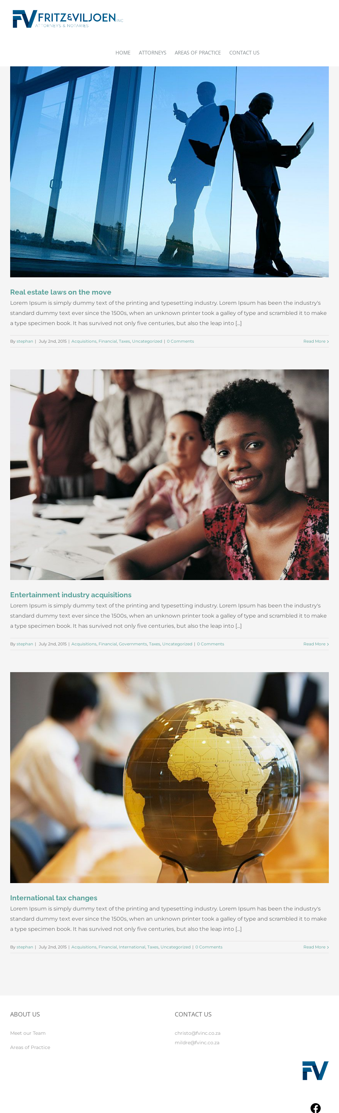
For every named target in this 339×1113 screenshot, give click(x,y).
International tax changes (53, 898)
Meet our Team (28, 1033)
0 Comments (180, 341)
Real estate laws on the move (60, 292)
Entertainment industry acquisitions (70, 595)
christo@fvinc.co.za (197, 1033)
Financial (108, 341)
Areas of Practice (30, 1047)
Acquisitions (84, 341)
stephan (25, 341)
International (132, 946)
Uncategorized (147, 341)
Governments (133, 643)
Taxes (124, 341)
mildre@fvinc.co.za (197, 1043)
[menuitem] (127, 52)
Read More (314, 341)
